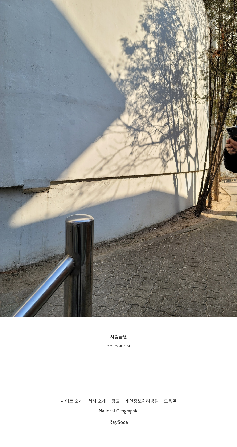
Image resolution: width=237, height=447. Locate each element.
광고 (115, 401)
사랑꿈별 (118, 336)
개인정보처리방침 (142, 401)
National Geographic (118, 411)
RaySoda (118, 422)
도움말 (170, 401)
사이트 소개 (72, 401)
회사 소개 (97, 401)
